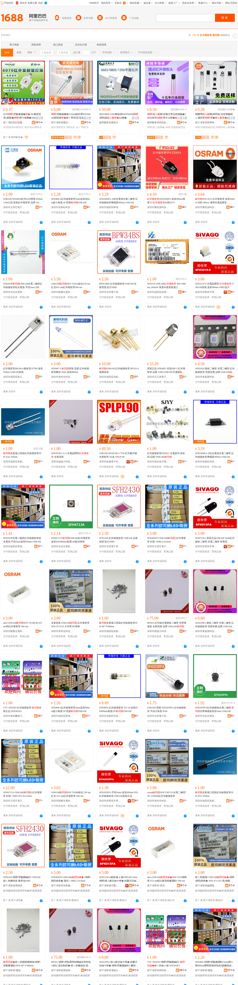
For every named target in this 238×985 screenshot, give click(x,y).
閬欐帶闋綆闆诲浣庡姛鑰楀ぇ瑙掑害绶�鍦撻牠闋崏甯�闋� (214, 116)
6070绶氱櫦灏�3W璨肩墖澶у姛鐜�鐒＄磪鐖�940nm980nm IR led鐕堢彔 (23, 116)
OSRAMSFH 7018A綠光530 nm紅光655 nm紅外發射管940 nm (70, 285)
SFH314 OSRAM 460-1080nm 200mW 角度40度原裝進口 (166, 285)
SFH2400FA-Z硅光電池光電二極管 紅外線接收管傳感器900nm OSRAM (118, 201)
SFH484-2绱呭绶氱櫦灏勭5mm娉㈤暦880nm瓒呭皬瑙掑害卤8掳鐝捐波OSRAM (214, 964)
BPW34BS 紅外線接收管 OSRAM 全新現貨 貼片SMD (117, 285)
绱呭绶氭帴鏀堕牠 (175, 127)
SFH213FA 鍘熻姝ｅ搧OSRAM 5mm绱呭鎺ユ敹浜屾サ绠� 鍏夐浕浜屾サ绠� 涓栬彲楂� (119, 879)
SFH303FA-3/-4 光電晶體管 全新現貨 (70, 455)
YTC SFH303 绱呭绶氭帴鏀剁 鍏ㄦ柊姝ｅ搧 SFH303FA (166, 964)
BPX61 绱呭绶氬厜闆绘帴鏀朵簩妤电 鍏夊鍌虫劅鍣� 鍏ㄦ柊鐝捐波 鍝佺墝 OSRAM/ (71, 964)
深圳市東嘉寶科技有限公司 (206, 376)
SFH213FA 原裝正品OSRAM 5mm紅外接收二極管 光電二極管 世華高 (215, 540)
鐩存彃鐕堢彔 (58, 127)
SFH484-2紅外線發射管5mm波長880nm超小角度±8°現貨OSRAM (70, 201)
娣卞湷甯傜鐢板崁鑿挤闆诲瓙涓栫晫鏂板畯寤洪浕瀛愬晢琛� (206, 970)
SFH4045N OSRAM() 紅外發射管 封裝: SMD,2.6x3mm (166, 540)
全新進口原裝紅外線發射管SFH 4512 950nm (214, 794)
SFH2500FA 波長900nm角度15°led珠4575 (166, 201)
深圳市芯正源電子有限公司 (158, 376)
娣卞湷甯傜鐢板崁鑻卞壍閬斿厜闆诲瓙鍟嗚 (14, 970)
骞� (39, 122)
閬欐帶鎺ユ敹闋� (225, 127)
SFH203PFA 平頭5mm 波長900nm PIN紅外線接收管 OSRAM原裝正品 (118, 794)
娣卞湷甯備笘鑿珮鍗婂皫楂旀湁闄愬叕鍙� (110, 885)
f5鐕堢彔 (70, 127)
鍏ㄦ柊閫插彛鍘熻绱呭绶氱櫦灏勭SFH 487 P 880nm (22, 964)
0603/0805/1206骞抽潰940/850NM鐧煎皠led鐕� (118, 116)
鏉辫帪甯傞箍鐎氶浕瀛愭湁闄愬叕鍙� (110, 122)
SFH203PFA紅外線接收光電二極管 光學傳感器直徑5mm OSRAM (214, 709)
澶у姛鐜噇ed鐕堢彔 (13, 127)
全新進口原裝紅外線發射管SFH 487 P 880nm (118, 624)
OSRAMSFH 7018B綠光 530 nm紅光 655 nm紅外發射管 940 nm (71, 794)
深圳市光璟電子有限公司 (110, 292)
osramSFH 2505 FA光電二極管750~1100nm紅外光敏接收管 (166, 794)
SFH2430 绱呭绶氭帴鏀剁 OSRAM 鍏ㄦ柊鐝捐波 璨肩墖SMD (21, 879)
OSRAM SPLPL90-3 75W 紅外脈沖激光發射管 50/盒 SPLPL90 (118, 455)
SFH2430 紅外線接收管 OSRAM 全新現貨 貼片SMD (118, 540)
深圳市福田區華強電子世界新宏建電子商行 (110, 207)
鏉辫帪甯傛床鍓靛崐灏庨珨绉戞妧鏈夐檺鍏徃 (158, 122)
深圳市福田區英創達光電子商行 (14, 461)
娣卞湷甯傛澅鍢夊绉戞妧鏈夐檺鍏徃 (110, 970)
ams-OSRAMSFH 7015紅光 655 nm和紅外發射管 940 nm (22, 624)
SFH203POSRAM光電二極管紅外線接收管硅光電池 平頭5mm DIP (22, 285)
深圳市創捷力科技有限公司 (62, 461)
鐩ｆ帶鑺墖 (82, 127)
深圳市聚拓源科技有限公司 (158, 207)
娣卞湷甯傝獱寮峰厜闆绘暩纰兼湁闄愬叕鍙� (206, 122)
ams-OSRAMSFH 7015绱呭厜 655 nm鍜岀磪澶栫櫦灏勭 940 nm (167, 879)
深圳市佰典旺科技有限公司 (62, 207)
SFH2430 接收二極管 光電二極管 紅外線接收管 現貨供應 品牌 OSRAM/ (215, 370)
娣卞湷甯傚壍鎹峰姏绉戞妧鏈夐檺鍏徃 (62, 970)
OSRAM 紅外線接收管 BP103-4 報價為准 (119, 370)
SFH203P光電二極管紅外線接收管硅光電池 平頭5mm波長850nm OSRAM (22, 540)
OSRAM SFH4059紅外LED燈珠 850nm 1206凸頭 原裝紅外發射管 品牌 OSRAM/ (23, 201)
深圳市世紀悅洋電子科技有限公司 (158, 461)
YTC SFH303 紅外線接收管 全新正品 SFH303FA (22, 709)
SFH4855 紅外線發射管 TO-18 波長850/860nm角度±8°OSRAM (118, 709)
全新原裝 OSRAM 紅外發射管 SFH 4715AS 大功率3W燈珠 (70, 624)
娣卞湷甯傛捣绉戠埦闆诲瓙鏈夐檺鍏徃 (158, 970)
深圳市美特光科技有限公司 (62, 376)
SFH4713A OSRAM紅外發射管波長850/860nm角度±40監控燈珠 (70, 540)
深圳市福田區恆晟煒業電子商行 (158, 292)
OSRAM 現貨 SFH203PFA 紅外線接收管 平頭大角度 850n (166, 709)
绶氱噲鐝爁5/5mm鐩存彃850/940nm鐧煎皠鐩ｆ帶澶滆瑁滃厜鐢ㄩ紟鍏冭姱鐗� (71, 116)
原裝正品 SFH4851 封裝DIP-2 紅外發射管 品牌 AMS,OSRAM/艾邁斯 (166, 370)
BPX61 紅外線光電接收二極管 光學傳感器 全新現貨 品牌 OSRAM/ (166, 624)
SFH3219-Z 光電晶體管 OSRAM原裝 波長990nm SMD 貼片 (214, 285)
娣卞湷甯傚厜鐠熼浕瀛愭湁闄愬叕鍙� (14, 885)
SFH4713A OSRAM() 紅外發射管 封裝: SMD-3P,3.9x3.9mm (22, 794)
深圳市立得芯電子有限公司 (14, 207)
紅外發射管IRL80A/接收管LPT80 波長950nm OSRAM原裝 (23, 370)
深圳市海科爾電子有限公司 (14, 716)
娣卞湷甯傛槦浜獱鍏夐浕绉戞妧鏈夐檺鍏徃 (62, 122)
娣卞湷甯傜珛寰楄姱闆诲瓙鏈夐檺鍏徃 (62, 885)
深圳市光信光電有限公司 (14, 292)
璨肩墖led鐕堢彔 (33, 127)
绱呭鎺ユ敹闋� (156, 127)
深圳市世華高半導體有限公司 (206, 292)
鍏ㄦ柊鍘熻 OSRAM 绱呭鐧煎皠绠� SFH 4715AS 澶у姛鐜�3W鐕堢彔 (214, 879)
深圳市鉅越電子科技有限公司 (110, 461)
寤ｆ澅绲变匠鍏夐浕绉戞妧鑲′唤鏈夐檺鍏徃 (14, 122)
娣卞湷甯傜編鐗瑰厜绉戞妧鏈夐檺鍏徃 (206, 885)
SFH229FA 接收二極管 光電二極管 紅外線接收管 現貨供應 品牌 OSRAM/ (215, 624)
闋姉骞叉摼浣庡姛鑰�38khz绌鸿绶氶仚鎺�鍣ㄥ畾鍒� (166, 116)
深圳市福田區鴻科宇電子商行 (110, 376)
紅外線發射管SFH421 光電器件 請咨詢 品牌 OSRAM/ (166, 455)
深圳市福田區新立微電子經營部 (14, 376)
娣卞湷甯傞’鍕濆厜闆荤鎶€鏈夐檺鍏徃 (158, 885)
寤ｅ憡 (39, 118)
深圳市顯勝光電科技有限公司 (62, 292)
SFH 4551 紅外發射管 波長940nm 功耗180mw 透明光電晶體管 (215, 201)
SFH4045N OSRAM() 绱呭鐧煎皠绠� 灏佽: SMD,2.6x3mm (71, 879)
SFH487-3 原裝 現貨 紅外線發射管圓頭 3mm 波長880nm (70, 370)
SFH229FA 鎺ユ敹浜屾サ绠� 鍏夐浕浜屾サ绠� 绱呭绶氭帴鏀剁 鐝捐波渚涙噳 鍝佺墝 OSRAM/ (118, 964)
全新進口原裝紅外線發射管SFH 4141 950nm (22, 455)
